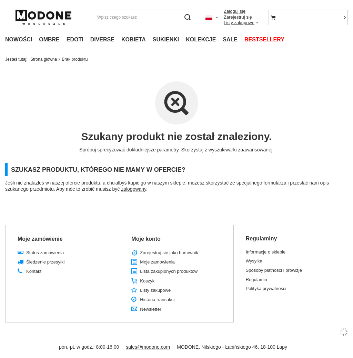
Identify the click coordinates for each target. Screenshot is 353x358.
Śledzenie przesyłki (45, 262)
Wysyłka (254, 260)
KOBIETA (133, 39)
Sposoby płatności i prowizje (274, 270)
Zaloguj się (234, 11)
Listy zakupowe (239, 22)
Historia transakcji (157, 299)
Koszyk (147, 281)
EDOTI (75, 39)
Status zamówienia (45, 252)
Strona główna (43, 59)
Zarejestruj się (238, 17)
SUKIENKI (166, 39)
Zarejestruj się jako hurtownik (169, 252)
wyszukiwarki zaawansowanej (240, 149)
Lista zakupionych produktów (169, 271)
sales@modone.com (148, 347)
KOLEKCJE (201, 39)
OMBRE (49, 39)
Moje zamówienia (157, 262)
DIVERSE (102, 39)
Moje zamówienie (40, 239)
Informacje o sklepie (266, 252)
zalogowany (133, 189)
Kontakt (33, 271)
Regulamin (256, 279)
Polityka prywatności (266, 288)
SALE (230, 39)
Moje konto (145, 239)
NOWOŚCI (18, 39)
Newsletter (150, 309)
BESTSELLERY (264, 39)
